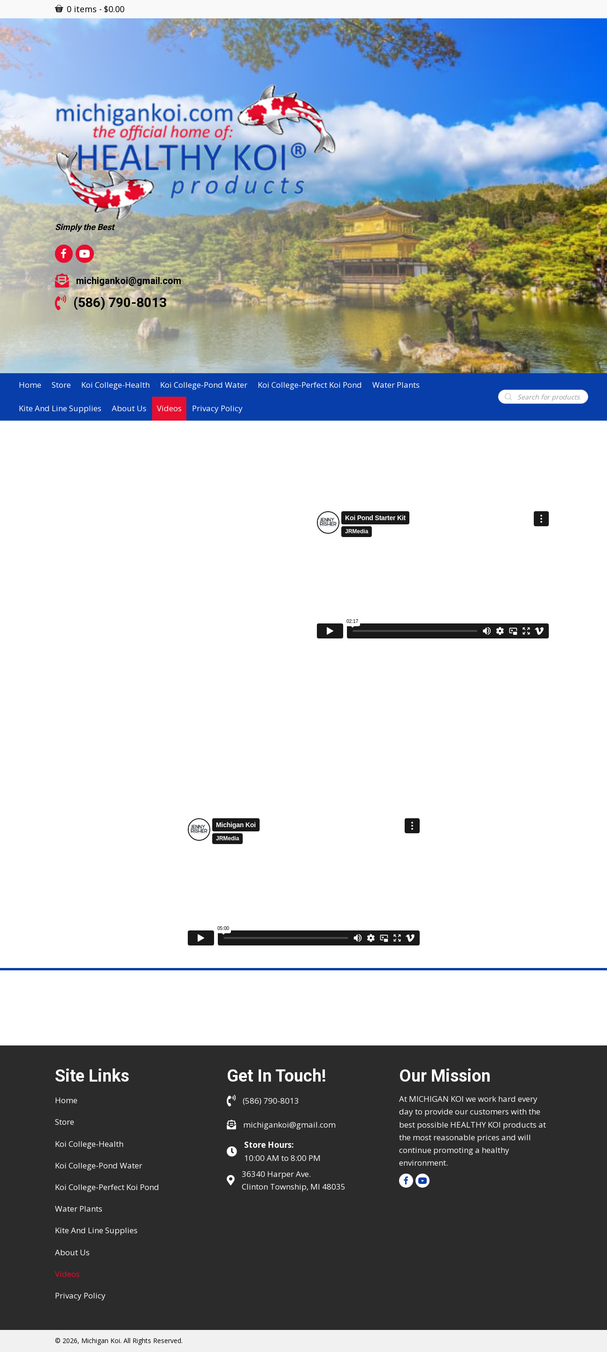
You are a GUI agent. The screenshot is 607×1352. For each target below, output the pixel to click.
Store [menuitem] (64, 1121)
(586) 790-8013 (120, 302)
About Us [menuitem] (72, 1252)
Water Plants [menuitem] (78, 1208)
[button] (406, 1181)
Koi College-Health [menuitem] (89, 1143)
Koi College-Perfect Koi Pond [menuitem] (107, 1187)
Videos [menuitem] (67, 1273)
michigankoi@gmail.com (128, 280)
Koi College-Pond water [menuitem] (98, 1165)
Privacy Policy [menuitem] (80, 1295)
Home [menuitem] (66, 1100)
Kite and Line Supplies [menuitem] (96, 1230)
